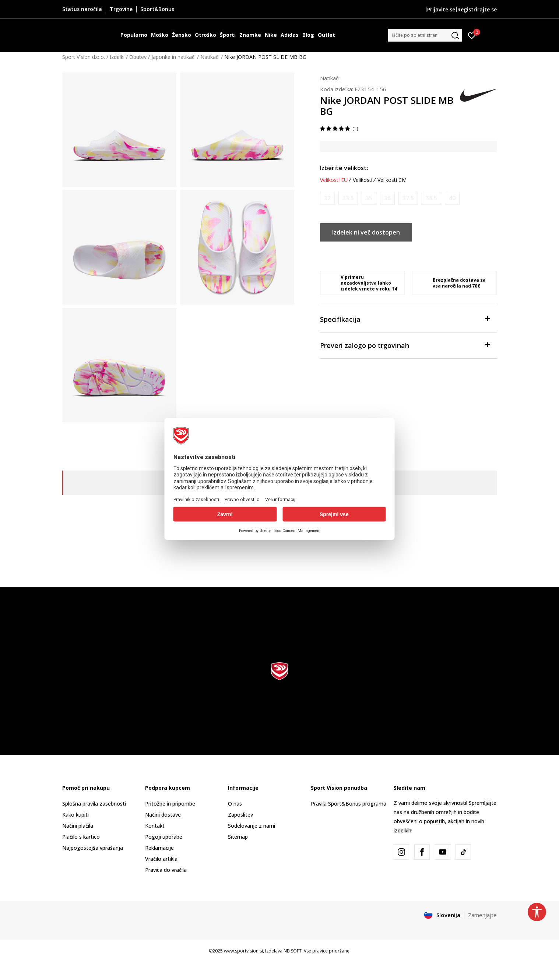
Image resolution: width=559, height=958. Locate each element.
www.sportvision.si (243, 951)
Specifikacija (404, 319)
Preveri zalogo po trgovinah (404, 345)
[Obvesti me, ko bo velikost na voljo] (327, 198)
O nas (235, 803)
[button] (425, 35)
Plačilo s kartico (81, 836)
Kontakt (155, 825)
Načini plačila (77, 825)
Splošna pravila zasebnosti (94, 803)
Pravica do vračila (166, 869)
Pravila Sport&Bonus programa (348, 803)
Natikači (209, 56)
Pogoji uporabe (163, 836)
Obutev (138, 56)
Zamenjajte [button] (482, 915)
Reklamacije (159, 847)
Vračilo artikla (161, 858)
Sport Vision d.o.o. (83, 56)
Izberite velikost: (344, 168)
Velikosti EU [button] (334, 180)
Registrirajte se (477, 9)
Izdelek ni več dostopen (366, 232)
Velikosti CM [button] (392, 180)
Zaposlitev (240, 814)
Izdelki (117, 56)
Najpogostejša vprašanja (92, 847)
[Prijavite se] (472, 34)
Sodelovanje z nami (251, 825)
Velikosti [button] (362, 180)
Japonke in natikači (173, 56)
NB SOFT (293, 951)
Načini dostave (163, 814)
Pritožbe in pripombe (170, 803)
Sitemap (238, 836)
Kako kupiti (75, 814)
